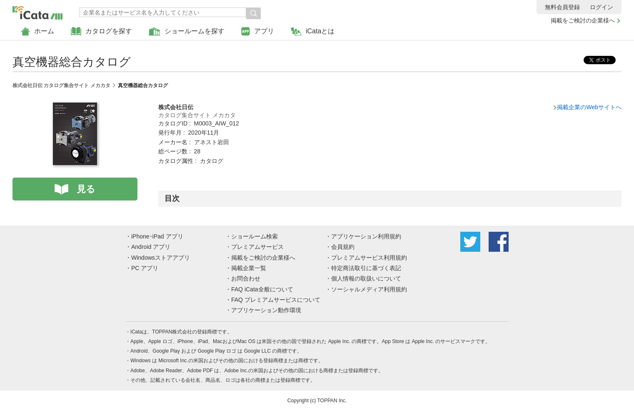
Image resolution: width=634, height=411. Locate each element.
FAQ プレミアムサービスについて (275, 299)
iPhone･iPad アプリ (157, 236)
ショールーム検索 (254, 236)
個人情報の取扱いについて (366, 278)
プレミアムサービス (257, 246)
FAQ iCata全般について (262, 289)
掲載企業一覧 (248, 268)
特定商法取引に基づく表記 (366, 268)
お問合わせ (245, 278)
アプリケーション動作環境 (266, 310)
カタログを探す (101, 31)
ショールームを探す (187, 31)
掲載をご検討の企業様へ (583, 20)
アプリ (257, 31)
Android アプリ (150, 246)
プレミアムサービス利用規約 (369, 257)
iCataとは (312, 31)
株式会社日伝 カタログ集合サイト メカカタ (61, 85)
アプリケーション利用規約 (366, 236)
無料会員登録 (562, 7)
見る (86, 189)
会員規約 (342, 246)
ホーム (37, 31)
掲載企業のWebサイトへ (589, 107)
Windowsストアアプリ (160, 257)
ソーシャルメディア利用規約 (369, 289)
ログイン (601, 7)
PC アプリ (144, 268)
